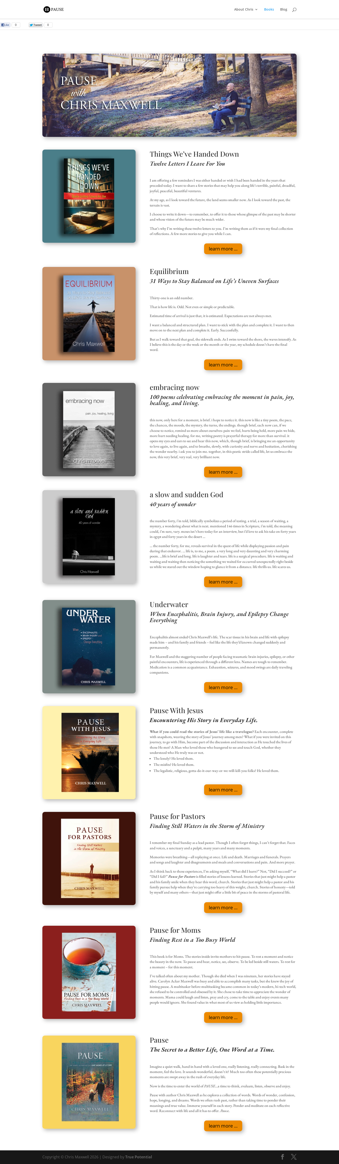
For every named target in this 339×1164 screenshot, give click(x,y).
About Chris (243, 10)
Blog (283, 10)
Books (269, 10)
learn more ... (223, 249)
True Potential (138, 1157)
